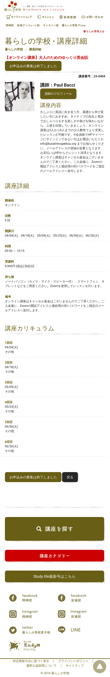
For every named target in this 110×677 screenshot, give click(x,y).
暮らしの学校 (14, 49)
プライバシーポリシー (73, 661)
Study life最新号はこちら (54, 576)
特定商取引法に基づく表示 (31, 661)
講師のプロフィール (58, 93)
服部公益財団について (41, 665)
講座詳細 (35, 49)
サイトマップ (75, 665)
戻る (70, 477)
